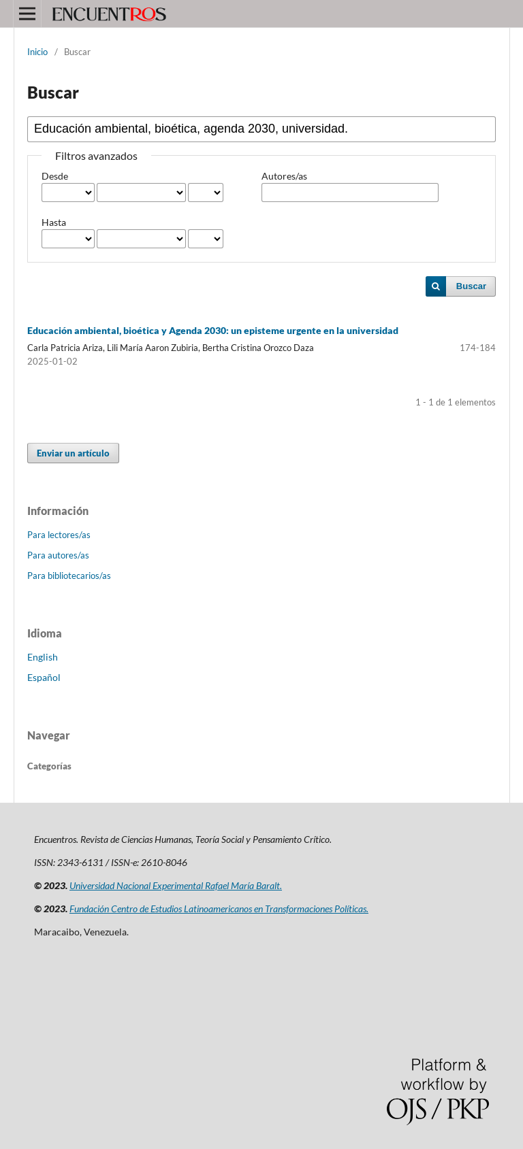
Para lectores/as (59, 534)
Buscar (471, 286)
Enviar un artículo (73, 453)
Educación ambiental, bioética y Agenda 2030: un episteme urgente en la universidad (212, 330)
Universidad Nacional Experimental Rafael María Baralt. (175, 885)
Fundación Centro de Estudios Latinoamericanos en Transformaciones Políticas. (218, 908)
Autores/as (284, 176)
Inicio (37, 51)
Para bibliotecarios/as (69, 575)
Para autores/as (58, 555)
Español (44, 677)
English (42, 657)
